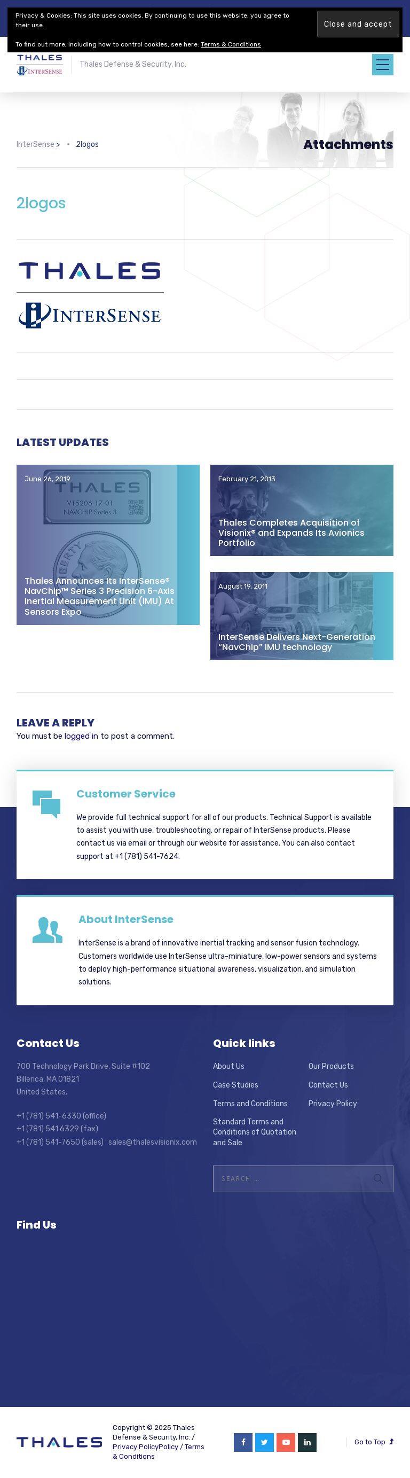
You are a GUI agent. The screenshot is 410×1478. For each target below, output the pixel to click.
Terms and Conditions (250, 1103)
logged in (81, 736)
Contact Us (328, 1085)
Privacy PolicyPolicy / (149, 1447)
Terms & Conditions (231, 44)
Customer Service (126, 793)
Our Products (331, 1066)
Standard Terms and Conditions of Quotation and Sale (254, 1132)
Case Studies (235, 1085)
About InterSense (126, 919)
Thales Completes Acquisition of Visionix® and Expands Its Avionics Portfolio (291, 533)
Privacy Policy (333, 1103)
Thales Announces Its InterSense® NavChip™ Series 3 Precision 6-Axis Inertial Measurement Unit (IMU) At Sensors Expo (100, 596)
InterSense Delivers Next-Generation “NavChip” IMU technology (296, 642)
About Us (229, 1066)
